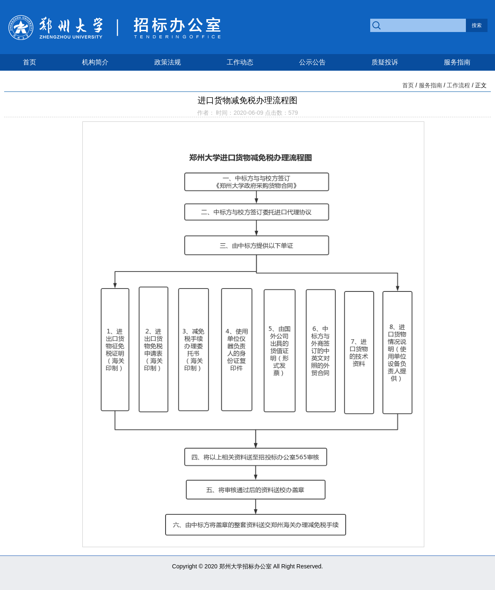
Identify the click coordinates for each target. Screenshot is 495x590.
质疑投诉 (384, 62)
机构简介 (95, 62)
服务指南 (457, 62)
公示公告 (312, 62)
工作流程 (458, 85)
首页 (29, 62)
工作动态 (240, 62)
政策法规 (167, 62)
